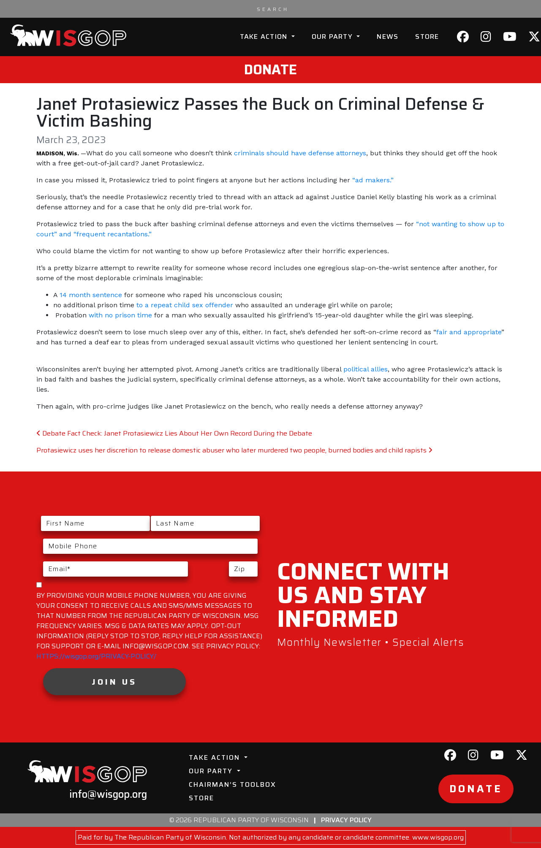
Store (427, 36)
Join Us (114, 681)
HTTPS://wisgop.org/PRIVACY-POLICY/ (96, 656)
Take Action (265, 36)
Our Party (333, 36)
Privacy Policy (346, 820)
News (387, 36)
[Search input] (273, 9)
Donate (270, 69)
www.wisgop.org (438, 837)
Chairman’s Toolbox (232, 784)
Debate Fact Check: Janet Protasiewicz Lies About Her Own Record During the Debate (174, 433)
